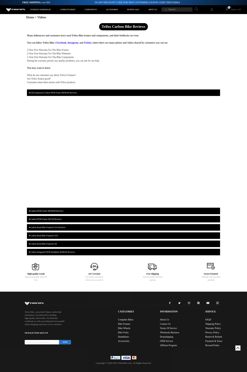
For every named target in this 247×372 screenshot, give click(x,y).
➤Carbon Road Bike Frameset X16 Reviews (47, 227)
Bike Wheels (124, 328)
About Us (164, 319)
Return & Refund (213, 337)
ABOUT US (152, 9)
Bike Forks (123, 332)
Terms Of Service (168, 328)
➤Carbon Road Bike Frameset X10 (43, 235)
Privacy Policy (212, 332)
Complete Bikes (125, 319)
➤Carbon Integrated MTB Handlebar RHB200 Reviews (52, 252)
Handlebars (123, 337)
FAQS (208, 319)
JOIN (65, 342)
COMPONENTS (91, 9)
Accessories (124, 341)
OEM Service (166, 341)
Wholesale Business (169, 332)
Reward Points (212, 345)
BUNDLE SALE (133, 9)
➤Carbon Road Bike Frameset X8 (43, 244)
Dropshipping (166, 337)
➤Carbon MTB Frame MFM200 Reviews (46, 211)
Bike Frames (124, 324)
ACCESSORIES (112, 9)
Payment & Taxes (213, 341)
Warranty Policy (213, 328)
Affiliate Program (168, 345)
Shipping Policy (213, 324)
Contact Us (165, 324)
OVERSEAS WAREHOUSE (40, 9)
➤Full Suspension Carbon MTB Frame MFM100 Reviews (53, 93)
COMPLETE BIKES (67, 9)
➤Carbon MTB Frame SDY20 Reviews (45, 219)
